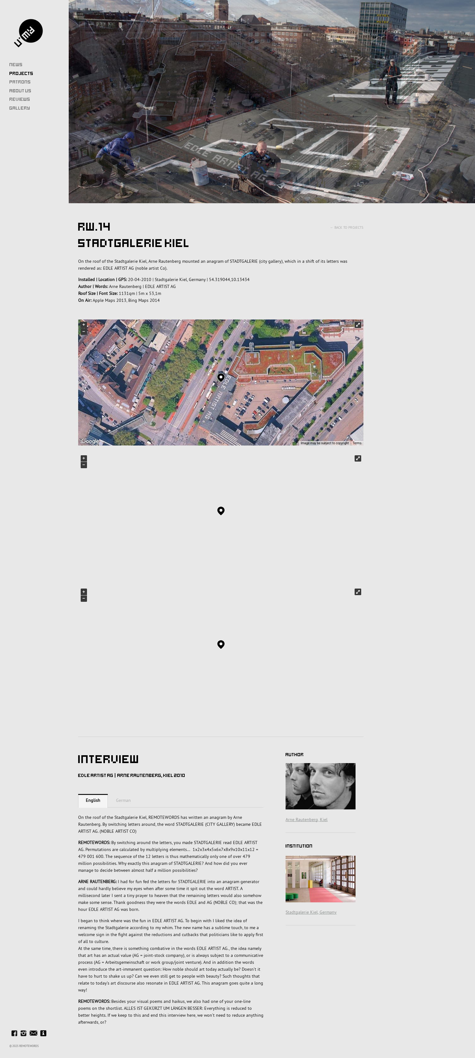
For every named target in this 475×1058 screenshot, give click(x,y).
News (16, 64)
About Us (20, 91)
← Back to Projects (346, 227)
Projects (21, 73)
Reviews (19, 99)
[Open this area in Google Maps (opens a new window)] (90, 441)
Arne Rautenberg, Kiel (306, 819)
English (93, 800)
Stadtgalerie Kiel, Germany (311, 912)
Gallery (19, 108)
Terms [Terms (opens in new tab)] (357, 443)
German (123, 800)
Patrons (20, 82)
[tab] (93, 801)
